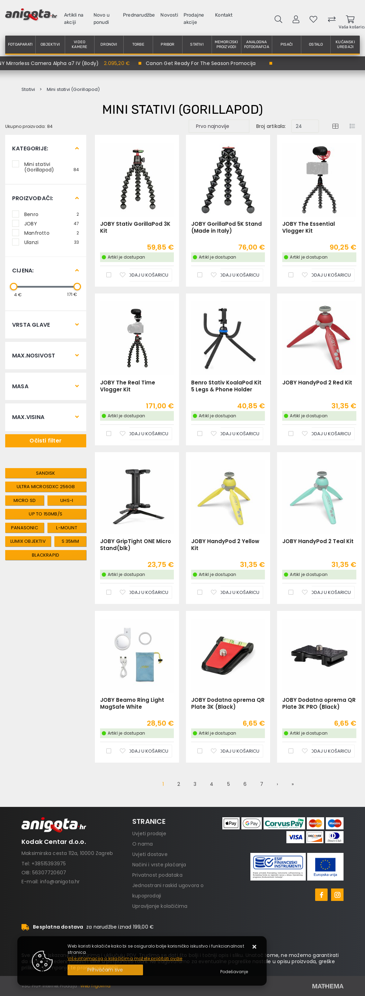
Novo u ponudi (101, 18)
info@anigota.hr (60, 881)
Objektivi (50, 44)
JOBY (51, 223)
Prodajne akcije (194, 18)
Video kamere (79, 44)
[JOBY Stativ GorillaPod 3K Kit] (141, 275)
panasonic (24, 527)
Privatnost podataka (157, 875)
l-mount (66, 527)
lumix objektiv (28, 541)
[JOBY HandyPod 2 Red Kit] (324, 433)
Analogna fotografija (256, 44)
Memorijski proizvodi (226, 44)
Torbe (138, 44)
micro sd (25, 500)
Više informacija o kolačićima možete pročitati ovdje (125, 958)
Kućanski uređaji (345, 44)
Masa (20, 386)
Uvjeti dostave (150, 854)
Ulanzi (51, 242)
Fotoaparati (20, 44)
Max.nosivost (33, 356)
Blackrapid (45, 555)
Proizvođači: (32, 198)
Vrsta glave (31, 325)
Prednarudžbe (139, 15)
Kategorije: (30, 148)
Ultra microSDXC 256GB (46, 486)
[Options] (234, 972)
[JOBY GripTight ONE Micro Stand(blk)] (141, 592)
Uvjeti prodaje (149, 833)
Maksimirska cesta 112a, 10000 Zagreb (67, 853)
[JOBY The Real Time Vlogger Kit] (141, 433)
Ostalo (316, 44)
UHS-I (66, 500)
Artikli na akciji (73, 18)
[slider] (13, 286)
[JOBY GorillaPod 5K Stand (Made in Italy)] (232, 275)
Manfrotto (51, 233)
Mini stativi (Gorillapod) (51, 167)
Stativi (196, 44)
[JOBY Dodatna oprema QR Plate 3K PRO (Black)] (324, 751)
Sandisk (45, 473)
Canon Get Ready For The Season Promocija (201, 63)
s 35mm (70, 541)
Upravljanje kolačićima (159, 906)
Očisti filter (45, 441)
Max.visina (28, 417)
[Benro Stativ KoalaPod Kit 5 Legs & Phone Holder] (232, 433)
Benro (51, 214)
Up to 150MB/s (45, 514)
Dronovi (108, 44)
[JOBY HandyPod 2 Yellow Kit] (232, 592)
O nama (142, 843)
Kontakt (223, 15)
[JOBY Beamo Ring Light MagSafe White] (141, 751)
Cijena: (23, 270)
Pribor (167, 44)
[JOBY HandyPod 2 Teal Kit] (324, 592)
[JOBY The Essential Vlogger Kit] (324, 275)
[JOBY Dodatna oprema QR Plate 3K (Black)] (232, 751)
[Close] (105, 970)
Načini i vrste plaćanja (159, 864)
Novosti (169, 15)
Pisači (287, 44)
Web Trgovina (95, 986)
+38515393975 (49, 863)
